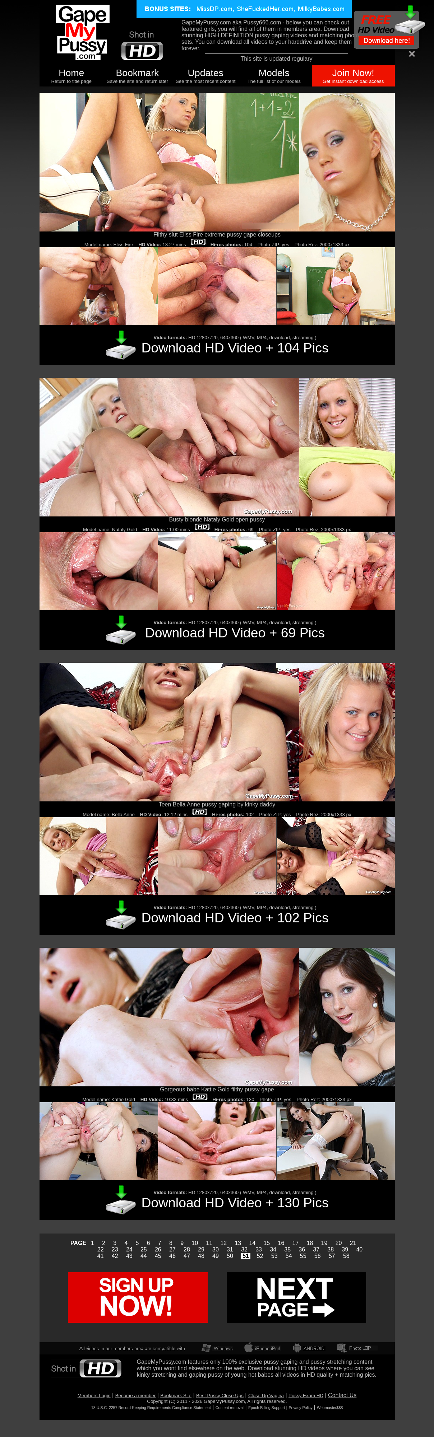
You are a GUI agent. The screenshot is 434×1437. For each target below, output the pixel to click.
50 (230, 1256)
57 (332, 1256)
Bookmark (137, 72)
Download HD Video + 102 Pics (234, 917)
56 (317, 1256)
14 (252, 1243)
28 (187, 1249)
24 (129, 1249)
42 (115, 1256)
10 (194, 1243)
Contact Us (342, 1395)
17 (295, 1243)
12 (223, 1243)
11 (209, 1243)
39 (345, 1249)
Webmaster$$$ (330, 1407)
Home (71, 72)
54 (289, 1256)
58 (346, 1256)
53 (274, 1256)
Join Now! (353, 72)
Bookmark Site (175, 1395)
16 (281, 1243)
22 (100, 1249)
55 (303, 1256)
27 (172, 1249)
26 (158, 1249)
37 (316, 1249)
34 (273, 1249)
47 (187, 1256)
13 (238, 1243)
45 (158, 1256)
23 (115, 1249)
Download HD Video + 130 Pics (234, 1202)
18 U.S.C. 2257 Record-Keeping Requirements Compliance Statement (151, 1407)
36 (302, 1249)
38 (330, 1249)
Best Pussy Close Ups (220, 1395)
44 (143, 1256)
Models (274, 72)
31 (230, 1249)
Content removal (230, 1407)
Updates (205, 72)
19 (324, 1243)
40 (359, 1249)
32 (244, 1249)
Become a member (135, 1395)
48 (201, 1256)
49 (215, 1256)
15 (266, 1243)
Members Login (94, 1395)
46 (172, 1256)
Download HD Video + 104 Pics (234, 347)
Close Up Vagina (266, 1395)
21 (353, 1243)
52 (260, 1256)
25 (143, 1249)
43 (129, 1256)
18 (310, 1243)
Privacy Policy (301, 1407)
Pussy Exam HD (305, 1395)
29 (201, 1249)
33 (258, 1249)
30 (215, 1249)
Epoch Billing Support (266, 1407)
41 (100, 1256)
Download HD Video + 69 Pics (235, 632)
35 (287, 1249)
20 (339, 1243)
